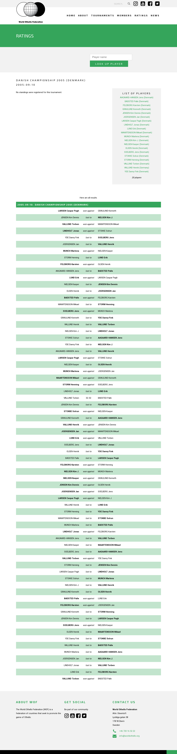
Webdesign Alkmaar (28, 749)
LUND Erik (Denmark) (136, 122)
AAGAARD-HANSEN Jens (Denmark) (136, 91)
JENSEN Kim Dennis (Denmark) (137, 106)
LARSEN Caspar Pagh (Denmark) (136, 114)
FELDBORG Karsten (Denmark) (136, 98)
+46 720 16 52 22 (124, 724)
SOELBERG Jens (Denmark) (136, 145)
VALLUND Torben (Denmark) (136, 157)
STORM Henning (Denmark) (136, 153)
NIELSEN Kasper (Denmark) (136, 137)
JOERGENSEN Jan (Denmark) (136, 110)
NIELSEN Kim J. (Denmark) (137, 134)
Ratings (141, 15)
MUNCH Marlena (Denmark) (136, 130)
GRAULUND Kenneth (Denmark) (137, 102)
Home (71, 15)
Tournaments (102, 15)
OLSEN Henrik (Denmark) (136, 141)
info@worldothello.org (126, 729)
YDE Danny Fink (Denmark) (137, 165)
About (83, 15)
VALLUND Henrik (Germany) (136, 161)
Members (124, 15)
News (155, 15)
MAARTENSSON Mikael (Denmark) (136, 126)
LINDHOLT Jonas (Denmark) (136, 118)
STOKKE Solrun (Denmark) (137, 149)
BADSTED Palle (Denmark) (136, 95)
